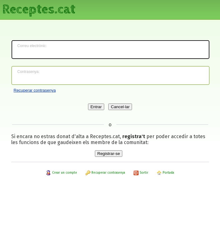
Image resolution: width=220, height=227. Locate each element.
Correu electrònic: (32, 46)
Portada (165, 173)
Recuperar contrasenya (35, 90)
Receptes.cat (38, 9)
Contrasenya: (28, 72)
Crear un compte (61, 173)
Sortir (141, 173)
